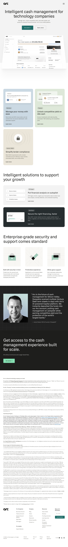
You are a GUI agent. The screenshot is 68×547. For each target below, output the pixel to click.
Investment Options (58, 458)
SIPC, (60, 393)
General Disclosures (26, 537)
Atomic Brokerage (35, 396)
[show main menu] (64, 3)
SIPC (63, 491)
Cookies (57, 537)
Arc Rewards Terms (25, 504)
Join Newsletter (60, 517)
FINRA (55, 393)
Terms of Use (34, 537)
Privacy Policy (41, 537)
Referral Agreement (49, 537)
